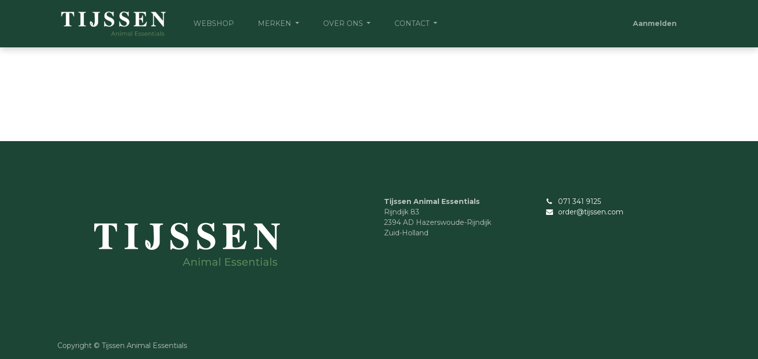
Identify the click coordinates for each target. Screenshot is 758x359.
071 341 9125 (579, 201)
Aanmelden (655, 23)
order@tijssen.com (590, 211)
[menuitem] (214, 23)
